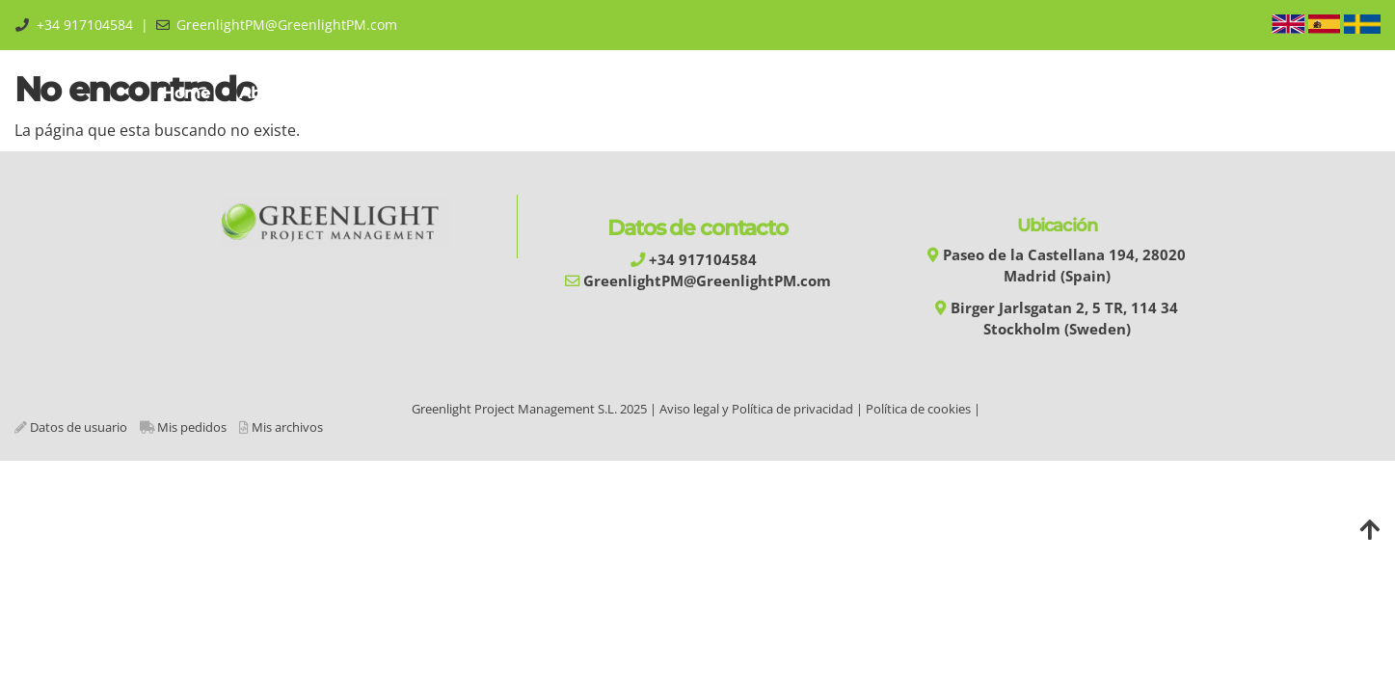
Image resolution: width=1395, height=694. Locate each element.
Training (468, 93)
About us (279, 93)
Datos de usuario (78, 427)
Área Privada (1171, 93)
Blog (1073, 93)
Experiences (813, 93)
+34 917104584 (85, 24)
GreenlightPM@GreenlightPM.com (286, 24)
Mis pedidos (192, 427)
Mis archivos (287, 427)
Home (186, 93)
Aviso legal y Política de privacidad (756, 408)
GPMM (375, 93)
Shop (1001, 93)
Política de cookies (918, 408)
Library (919, 93)
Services (698, 93)
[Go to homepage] (9, 93)
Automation (583, 93)
